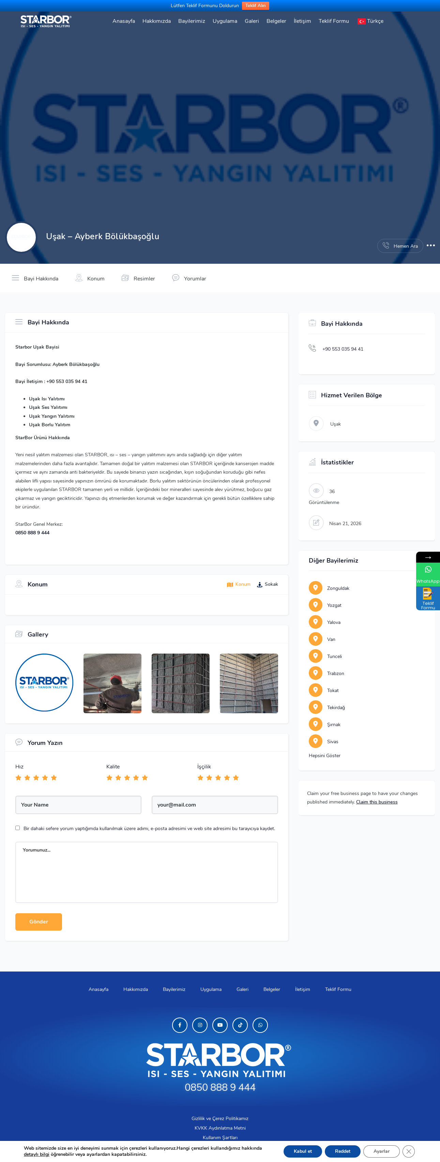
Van (322, 639)
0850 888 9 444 (32, 533)
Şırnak (324, 724)
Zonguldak (329, 588)
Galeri (252, 21)
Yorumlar (189, 278)
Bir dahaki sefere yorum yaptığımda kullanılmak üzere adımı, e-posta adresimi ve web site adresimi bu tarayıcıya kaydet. (149, 828)
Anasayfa (123, 21)
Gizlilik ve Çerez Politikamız (220, 1118)
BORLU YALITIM (213, 1149)
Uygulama (225, 21)
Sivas (323, 741)
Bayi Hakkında (35, 278)
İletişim (302, 21)
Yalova (324, 622)
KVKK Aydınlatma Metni (220, 1128)
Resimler (138, 278)
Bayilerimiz (191, 21)
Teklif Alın (255, 6)
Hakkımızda (156, 21)
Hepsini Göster (324, 755)
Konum (90, 278)
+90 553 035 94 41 (342, 349)
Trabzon (326, 673)
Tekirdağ (327, 707)
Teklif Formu (334, 21)
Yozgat (325, 605)
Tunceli (325, 656)
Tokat (324, 690)
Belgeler (276, 21)
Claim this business (377, 802)
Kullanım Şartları (220, 1137)
